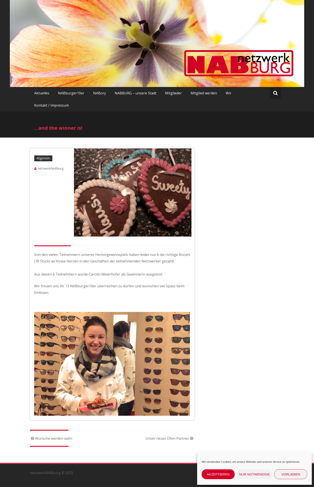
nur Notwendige (254, 474)
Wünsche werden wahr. (51, 438)
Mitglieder (173, 93)
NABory (99, 93)
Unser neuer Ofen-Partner (169, 438)
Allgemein (43, 158)
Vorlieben (291, 474)
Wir (228, 93)
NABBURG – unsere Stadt (135, 93)
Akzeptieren (218, 474)
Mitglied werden (204, 93)
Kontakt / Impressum (51, 105)
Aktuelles (41, 93)
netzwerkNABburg (50, 168)
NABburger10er (71, 93)
